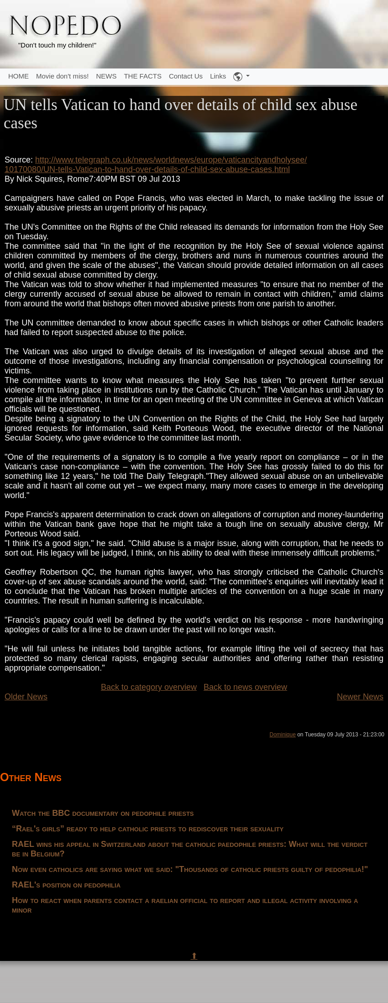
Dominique (282, 734)
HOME (18, 76)
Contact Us (186, 76)
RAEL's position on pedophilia (66, 884)
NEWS (106, 76)
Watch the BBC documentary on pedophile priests (103, 813)
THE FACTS (143, 76)
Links (218, 76)
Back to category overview (149, 687)
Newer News (360, 696)
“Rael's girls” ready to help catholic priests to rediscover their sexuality (147, 828)
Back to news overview (245, 687)
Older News (26, 696)
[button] (241, 76)
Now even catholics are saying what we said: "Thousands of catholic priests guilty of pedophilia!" (190, 869)
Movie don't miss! (62, 76)
